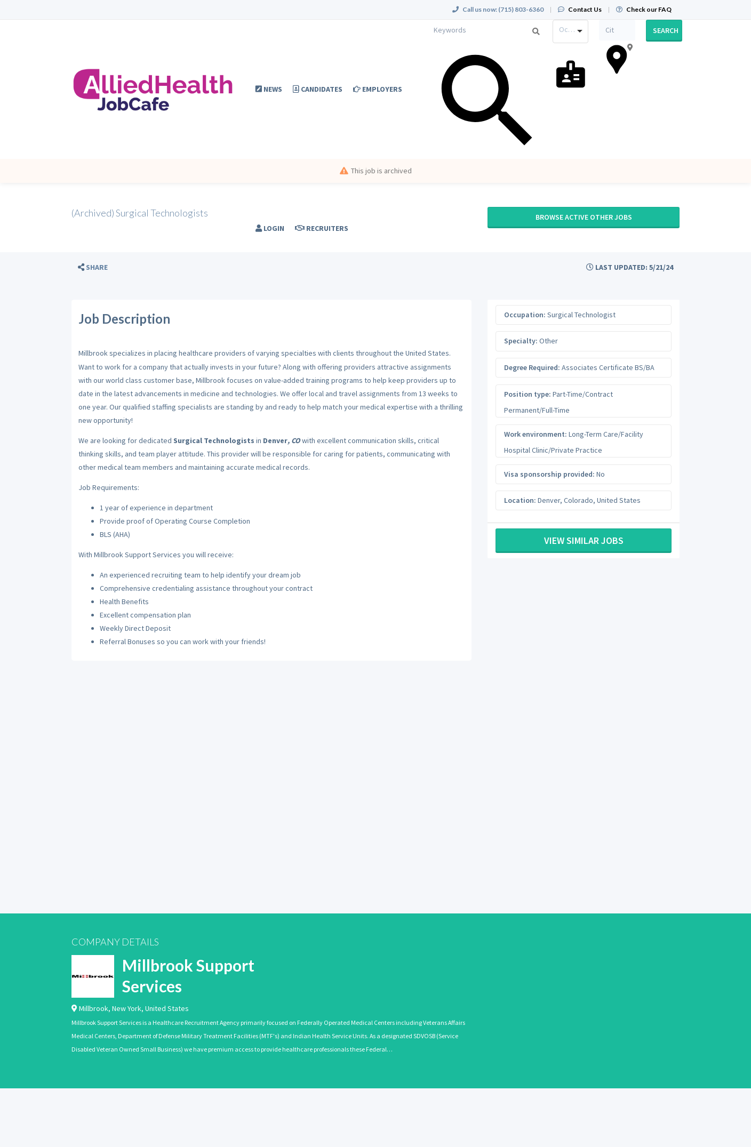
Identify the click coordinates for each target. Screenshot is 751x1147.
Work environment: (535, 434)
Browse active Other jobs (584, 217)
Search (665, 30)
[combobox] (571, 31)
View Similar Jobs (584, 540)
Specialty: (521, 341)
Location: (520, 500)
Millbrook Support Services (188, 976)
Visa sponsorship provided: (549, 474)
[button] (92, 267)
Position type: (527, 394)
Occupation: (525, 314)
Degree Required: (532, 367)
